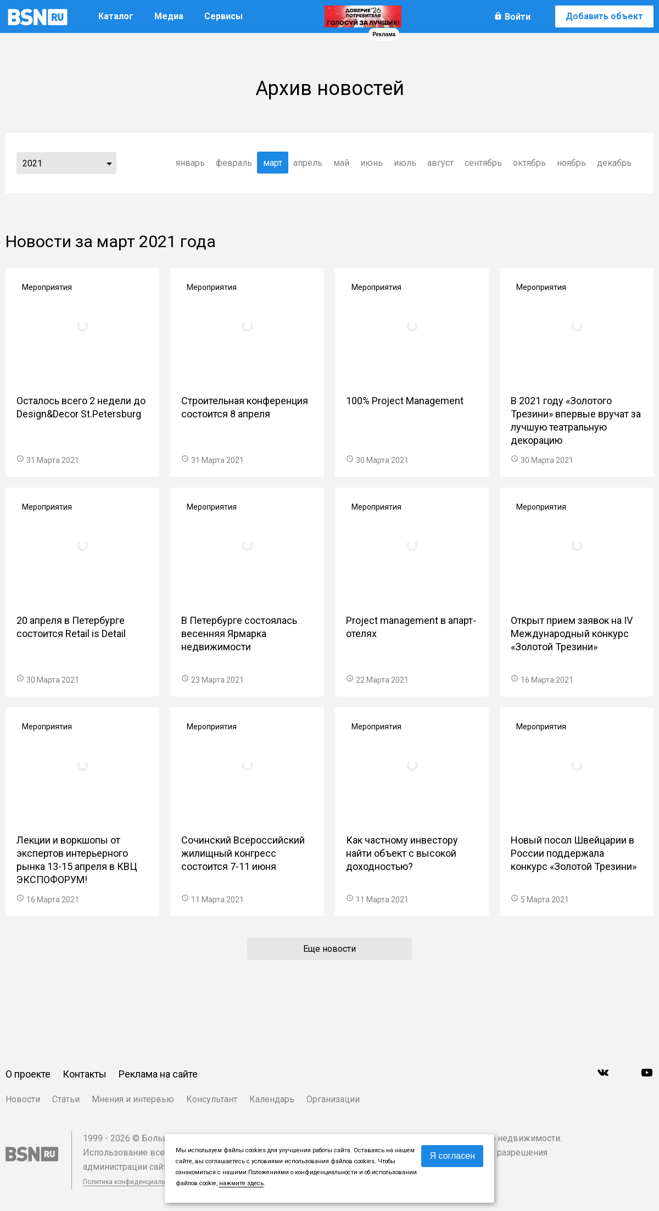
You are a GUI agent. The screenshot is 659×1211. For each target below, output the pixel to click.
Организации (333, 1099)
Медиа (168, 16)
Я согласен (452, 1155)
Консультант (211, 1099)
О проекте (28, 1074)
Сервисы (223, 16)
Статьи (66, 1099)
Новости (22, 1099)
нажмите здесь (241, 1183)
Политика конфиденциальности (133, 1182)
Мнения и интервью (133, 1099)
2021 (32, 163)
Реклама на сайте (158, 1074)
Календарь (271, 1099)
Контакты (85, 1074)
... (109, 163)
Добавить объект (604, 16)
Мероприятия (47, 287)
